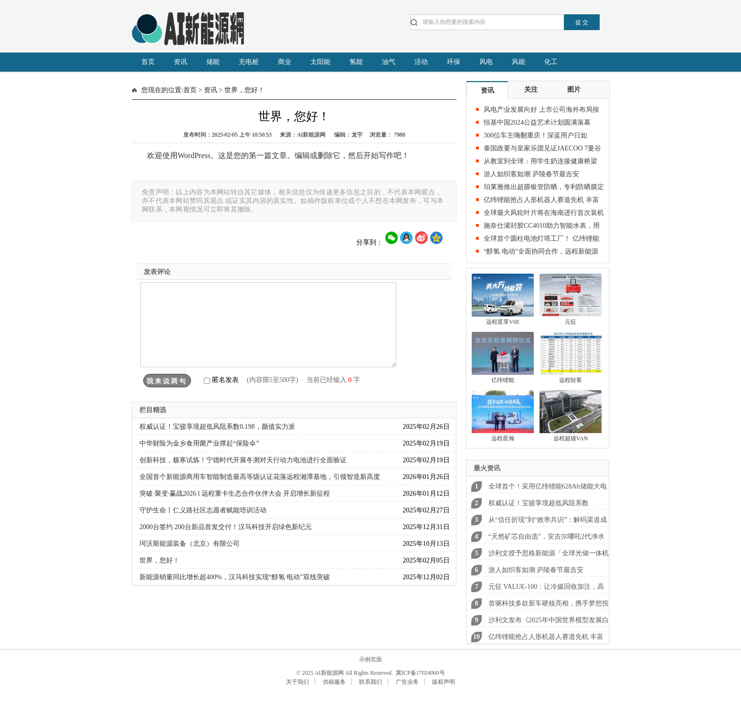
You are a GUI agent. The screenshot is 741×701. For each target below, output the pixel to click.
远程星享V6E (502, 322)
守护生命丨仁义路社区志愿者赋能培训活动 (202, 510)
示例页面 (370, 659)
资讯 (180, 61)
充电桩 (249, 61)
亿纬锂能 (502, 380)
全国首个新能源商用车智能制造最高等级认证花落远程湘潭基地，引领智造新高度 (259, 476)
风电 (486, 61)
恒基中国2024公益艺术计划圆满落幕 (537, 122)
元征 (570, 322)
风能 (518, 61)
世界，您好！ (159, 560)
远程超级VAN (570, 438)
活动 (421, 61)
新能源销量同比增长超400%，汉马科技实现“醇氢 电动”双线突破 (234, 577)
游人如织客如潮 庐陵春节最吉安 (531, 174)
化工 (551, 61)
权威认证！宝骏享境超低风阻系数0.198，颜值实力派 (217, 426)
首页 (148, 61)
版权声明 (443, 682)
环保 (453, 61)
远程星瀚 (502, 438)
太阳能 (320, 61)
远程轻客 (570, 380)
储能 (213, 61)
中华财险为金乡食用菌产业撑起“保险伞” (199, 443)
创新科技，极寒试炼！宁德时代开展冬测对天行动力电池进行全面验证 (243, 460)
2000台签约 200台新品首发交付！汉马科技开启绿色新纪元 (225, 527)
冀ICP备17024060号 (419, 672)
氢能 (356, 61)
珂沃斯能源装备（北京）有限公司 (189, 543)
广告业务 (407, 682)
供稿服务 (334, 682)
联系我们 (370, 682)
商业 (284, 61)
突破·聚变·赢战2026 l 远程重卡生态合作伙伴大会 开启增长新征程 (234, 493)
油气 (388, 61)
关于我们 (297, 682)
